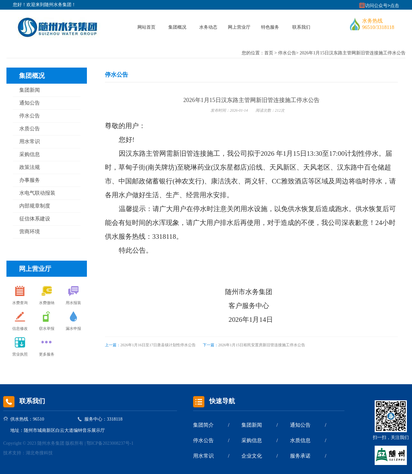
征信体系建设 (34, 218)
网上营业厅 (239, 27)
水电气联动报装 (37, 193)
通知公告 (29, 103)
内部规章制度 (34, 206)
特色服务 (270, 27)
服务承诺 (300, 456)
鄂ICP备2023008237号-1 (110, 443)
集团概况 (177, 27)
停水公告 (287, 53)
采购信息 (29, 154)
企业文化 (251, 456)
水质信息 (300, 440)
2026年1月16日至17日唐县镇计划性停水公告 (150, 345)
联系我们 (301, 27)
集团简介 (203, 425)
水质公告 (29, 128)
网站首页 (146, 27)
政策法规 (29, 167)
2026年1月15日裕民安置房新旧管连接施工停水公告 (254, 345)
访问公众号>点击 (382, 5)
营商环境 (29, 231)
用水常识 (29, 141)
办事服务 (29, 180)
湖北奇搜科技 (39, 453)
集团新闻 (29, 90)
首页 (268, 53)
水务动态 (208, 27)
